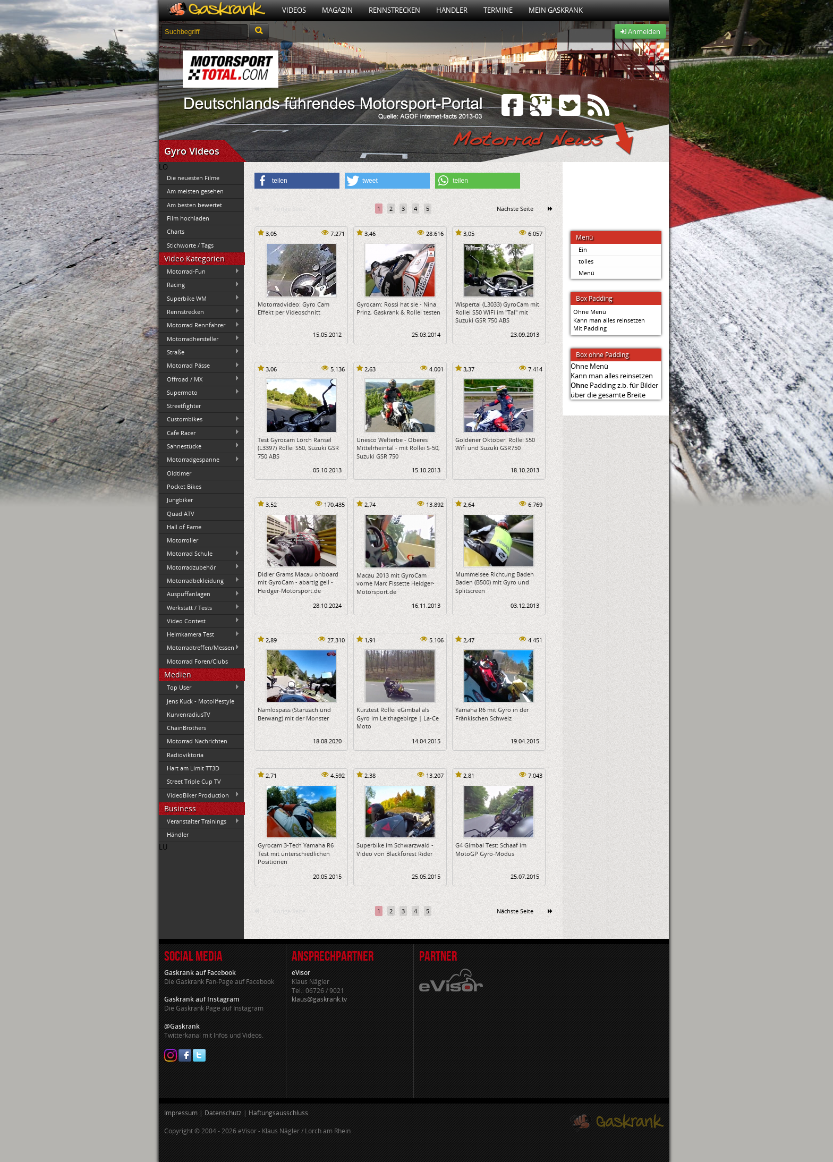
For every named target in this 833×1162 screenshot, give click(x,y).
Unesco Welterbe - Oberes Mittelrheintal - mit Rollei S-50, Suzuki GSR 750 (398, 448)
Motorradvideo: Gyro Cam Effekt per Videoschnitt (293, 308)
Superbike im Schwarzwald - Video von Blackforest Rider (395, 849)
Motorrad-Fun (199, 271)
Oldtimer (179, 473)
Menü (586, 273)
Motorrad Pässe (199, 365)
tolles (586, 261)
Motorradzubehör (199, 567)
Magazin (337, 10)
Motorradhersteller (199, 338)
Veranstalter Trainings (199, 821)
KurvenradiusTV (188, 714)
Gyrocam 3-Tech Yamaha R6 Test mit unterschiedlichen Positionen (296, 853)
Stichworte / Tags (190, 245)
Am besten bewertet (194, 205)
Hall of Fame (184, 527)
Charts (175, 231)
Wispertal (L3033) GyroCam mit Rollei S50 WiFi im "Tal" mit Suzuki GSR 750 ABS (497, 312)
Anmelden (640, 31)
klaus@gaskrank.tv (319, 999)
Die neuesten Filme (193, 178)
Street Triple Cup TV (194, 781)
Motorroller (182, 540)
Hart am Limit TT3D (193, 768)
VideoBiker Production (199, 795)
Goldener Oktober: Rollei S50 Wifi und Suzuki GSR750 (495, 444)
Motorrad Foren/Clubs (197, 661)
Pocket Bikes (184, 486)
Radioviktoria (185, 755)
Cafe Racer (199, 432)
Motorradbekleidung (199, 580)
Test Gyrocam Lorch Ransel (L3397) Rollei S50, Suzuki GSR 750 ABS (298, 448)
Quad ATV (180, 514)
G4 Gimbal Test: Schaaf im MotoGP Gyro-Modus (490, 849)
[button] (296, 181)
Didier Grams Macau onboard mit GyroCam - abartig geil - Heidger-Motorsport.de (298, 582)
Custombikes (199, 419)
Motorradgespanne (199, 459)
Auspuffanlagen (199, 594)
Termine (498, 10)
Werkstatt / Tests (199, 607)
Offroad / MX (199, 379)
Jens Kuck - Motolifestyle (200, 701)
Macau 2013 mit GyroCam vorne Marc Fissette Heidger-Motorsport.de (395, 583)
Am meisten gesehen (195, 191)
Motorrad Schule (199, 553)
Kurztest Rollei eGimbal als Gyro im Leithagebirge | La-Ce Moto (397, 718)
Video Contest (199, 620)
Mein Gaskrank (556, 10)
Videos (294, 10)
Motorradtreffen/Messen (199, 647)
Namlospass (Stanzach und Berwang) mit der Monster (294, 714)
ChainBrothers (186, 728)
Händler (452, 10)
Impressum (181, 1112)
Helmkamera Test (199, 634)
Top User (199, 687)
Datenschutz (223, 1112)
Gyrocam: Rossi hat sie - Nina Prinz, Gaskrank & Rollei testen (398, 308)
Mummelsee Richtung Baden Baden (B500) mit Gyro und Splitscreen (494, 582)
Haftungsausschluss (278, 1112)
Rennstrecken (394, 10)
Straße (199, 351)
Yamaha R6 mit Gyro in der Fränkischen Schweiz (492, 714)
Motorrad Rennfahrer (199, 325)
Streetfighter (184, 406)
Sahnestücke (199, 446)
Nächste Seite (515, 209)
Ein (583, 249)
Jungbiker (180, 500)
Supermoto (199, 392)
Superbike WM (199, 298)
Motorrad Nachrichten (197, 741)
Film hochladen (188, 218)
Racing (199, 285)
